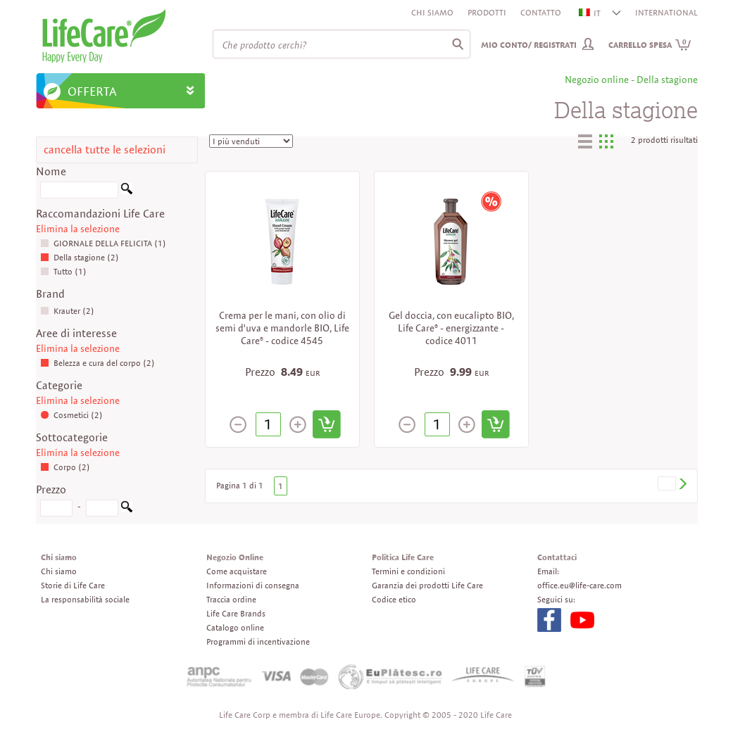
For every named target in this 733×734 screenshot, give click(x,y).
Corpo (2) (65, 467)
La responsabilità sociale (85, 599)
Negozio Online (234, 557)
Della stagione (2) (79, 257)
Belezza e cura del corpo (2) (97, 362)
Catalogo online (235, 627)
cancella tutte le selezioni (104, 149)
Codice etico (394, 599)
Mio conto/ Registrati (529, 44)
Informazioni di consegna (252, 585)
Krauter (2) (67, 310)
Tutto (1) (63, 271)
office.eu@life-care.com (579, 585)
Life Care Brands (235, 613)
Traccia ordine (231, 599)
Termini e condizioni (408, 571)
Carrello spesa (649, 44)
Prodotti (487, 12)
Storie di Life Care (73, 585)
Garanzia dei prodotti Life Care (427, 585)
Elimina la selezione (78, 228)
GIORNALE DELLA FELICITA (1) (103, 243)
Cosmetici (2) (71, 415)
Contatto (540, 12)
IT (590, 13)
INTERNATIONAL (666, 12)
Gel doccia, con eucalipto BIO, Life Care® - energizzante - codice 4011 (451, 328)
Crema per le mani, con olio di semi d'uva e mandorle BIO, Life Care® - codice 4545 (282, 328)
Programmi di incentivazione (258, 641)
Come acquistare (236, 571)
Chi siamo (432, 12)
